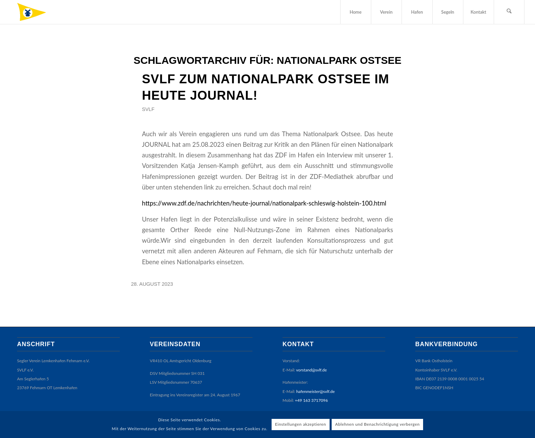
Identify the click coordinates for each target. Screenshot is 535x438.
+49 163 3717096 (311, 400)
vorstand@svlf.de (311, 369)
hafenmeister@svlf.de (315, 391)
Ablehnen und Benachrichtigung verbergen (377, 424)
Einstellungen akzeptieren (300, 424)
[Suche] (509, 12)
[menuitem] (355, 12)
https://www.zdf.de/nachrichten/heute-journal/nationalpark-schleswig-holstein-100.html (264, 203)
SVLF (148, 109)
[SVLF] (37, 12)
